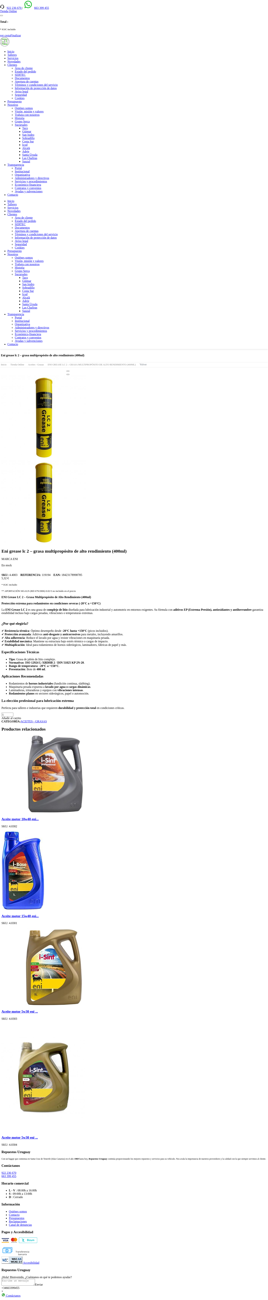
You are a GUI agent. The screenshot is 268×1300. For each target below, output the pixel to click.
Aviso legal (21, 91)
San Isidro (28, 134)
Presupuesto (14, 101)
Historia (19, 118)
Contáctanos (11, 1296)
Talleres (12, 54)
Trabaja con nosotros (27, 114)
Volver (143, 364)
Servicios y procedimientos (31, 181)
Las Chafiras (29, 158)
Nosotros (12, 104)
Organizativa (22, 174)
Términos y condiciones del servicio (36, 84)
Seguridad (21, 94)
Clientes (12, 64)
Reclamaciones (18, 1221)
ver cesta (5, 35)
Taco (25, 128)
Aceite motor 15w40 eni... (20, 916)
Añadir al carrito (11, 718)
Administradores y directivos (32, 178)
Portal (18, 168)
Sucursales (21, 124)
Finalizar (15, 35)
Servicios (13, 58)
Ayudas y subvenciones (29, 191)
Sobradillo (28, 138)
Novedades (14, 61)
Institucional (22, 171)
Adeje (25, 151)
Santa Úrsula (29, 154)
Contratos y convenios (28, 188)
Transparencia (15, 164)
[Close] (67, 371)
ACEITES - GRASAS (34, 721)
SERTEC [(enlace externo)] (20, 74)
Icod (24, 144)
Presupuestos (16, 1218)
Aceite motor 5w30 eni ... (19, 1011)
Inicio (10, 51)
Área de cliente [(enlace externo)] (24, 68)
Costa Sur (28, 141)
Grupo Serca (22, 121)
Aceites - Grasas (36, 364)
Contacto (12, 194)
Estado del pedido (25, 71)
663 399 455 (41, 7)
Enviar (43, 1285)
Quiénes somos (24, 108)
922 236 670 (14, 7)
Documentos (22, 78)
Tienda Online (17, 364)
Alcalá (26, 148)
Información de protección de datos (36, 88)
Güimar (26, 131)
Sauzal (26, 161)
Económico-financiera (28, 184)
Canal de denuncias (20, 1224)
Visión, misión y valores (29, 111)
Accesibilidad (20, 1262)
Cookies (19, 98)
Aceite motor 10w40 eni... (20, 819)
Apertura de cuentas (26, 81)
